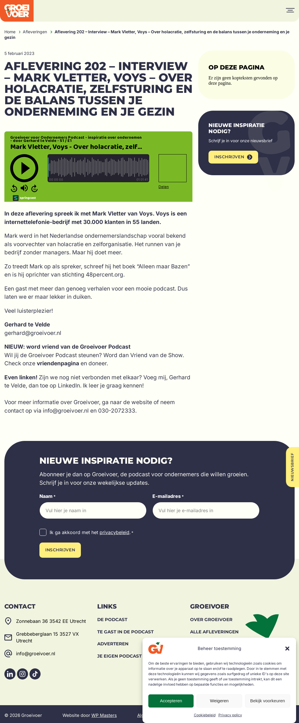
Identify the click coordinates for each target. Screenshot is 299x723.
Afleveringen (35, 31)
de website (137, 402)
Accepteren (171, 700)
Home (9, 31)
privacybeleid (114, 532)
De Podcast (112, 617)
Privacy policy (230, 715)
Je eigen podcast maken (128, 653)
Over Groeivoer (211, 617)
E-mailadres (168, 496)
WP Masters (104, 712)
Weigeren (219, 700)
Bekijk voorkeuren (267, 700)
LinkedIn (69, 385)
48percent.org (104, 274)
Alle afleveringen (214, 629)
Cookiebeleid (204, 715)
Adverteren (112, 641)
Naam (47, 496)
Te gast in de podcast (125, 629)
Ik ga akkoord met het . (91, 532)
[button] (287, 648)
